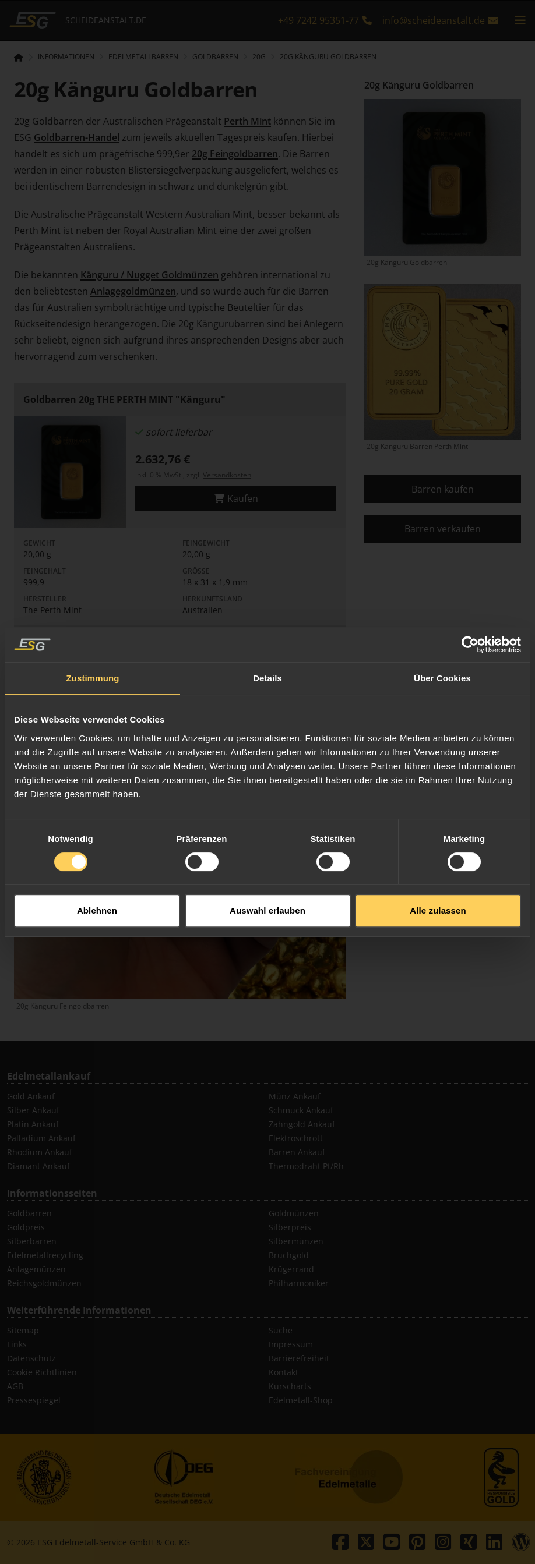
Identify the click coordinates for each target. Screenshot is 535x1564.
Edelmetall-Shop (301, 1400)
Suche (281, 1330)
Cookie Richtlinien (42, 1372)
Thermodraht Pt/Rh (306, 1166)
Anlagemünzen (36, 1269)
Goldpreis (26, 1227)
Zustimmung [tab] (92, 635)
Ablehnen (97, 867)
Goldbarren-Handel (76, 137)
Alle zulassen (438, 867)
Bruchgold (289, 1255)
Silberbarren (32, 1241)
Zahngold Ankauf (302, 1124)
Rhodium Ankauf (39, 1152)
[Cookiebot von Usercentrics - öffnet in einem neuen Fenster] (470, 601)
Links (17, 1344)
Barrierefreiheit (299, 1358)
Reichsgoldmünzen (44, 1283)
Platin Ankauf (33, 1124)
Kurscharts (290, 1386)
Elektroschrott (296, 1138)
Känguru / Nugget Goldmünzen (149, 274)
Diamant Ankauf (38, 1166)
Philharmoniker (299, 1283)
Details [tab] (267, 635)
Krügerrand (291, 1269)
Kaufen (235, 498)
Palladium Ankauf (41, 1138)
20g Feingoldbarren (235, 153)
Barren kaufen (442, 489)
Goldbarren (29, 1213)
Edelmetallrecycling (45, 1255)
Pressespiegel (34, 1400)
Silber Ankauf (33, 1110)
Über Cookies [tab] (442, 635)
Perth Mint (247, 121)
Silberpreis (290, 1227)
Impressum (291, 1344)
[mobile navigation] (520, 20)
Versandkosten (227, 475)
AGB (15, 1386)
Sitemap (23, 1330)
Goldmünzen (294, 1213)
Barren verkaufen (442, 528)
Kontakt (283, 1372)
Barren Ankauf (297, 1152)
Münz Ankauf (295, 1096)
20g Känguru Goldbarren (328, 57)
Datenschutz (31, 1358)
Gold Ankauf (31, 1096)
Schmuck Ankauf (301, 1110)
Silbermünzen (296, 1241)
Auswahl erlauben (267, 867)
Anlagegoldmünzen (133, 291)
